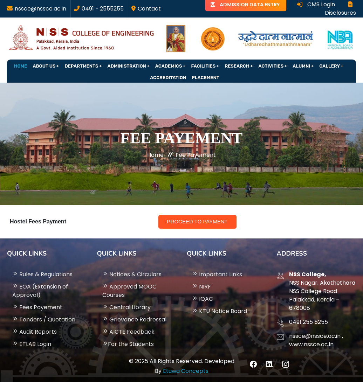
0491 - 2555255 (103, 9)
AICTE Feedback (128, 332)
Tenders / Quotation (43, 319)
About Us (44, 66)
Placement (205, 77)
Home (20, 66)
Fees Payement (37, 307)
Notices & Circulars (132, 274)
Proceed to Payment (197, 221)
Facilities (203, 66)
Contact (149, 9)
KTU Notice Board (219, 311)
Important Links (217, 274)
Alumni (301, 66)
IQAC (202, 299)
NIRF (201, 287)
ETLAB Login (31, 344)
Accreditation (168, 77)
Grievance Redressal (134, 319)
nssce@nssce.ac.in (40, 9)
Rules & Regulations (42, 274)
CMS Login (316, 4)
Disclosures (340, 9)
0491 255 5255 (308, 322)
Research (237, 66)
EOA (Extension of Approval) (40, 291)
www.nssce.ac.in (311, 344)
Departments (81, 66)
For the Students (128, 344)
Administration (127, 66)
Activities (271, 66)
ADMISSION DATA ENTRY (250, 4)
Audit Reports (34, 332)
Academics (168, 66)
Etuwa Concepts (185, 371)
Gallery (329, 66)
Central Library (126, 307)
